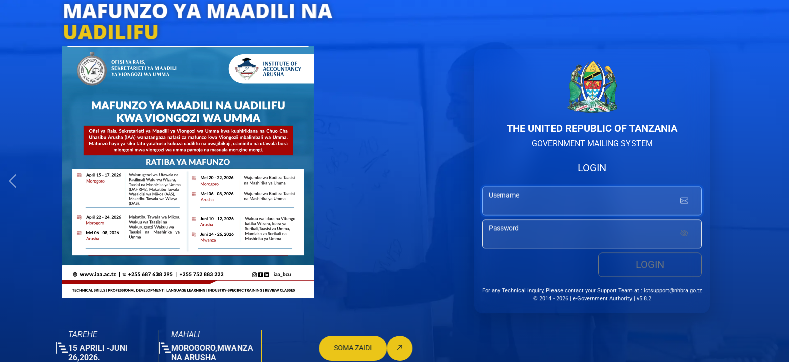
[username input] (592, 201)
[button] (12, 181)
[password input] (592, 234)
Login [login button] (650, 265)
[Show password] (684, 235)
